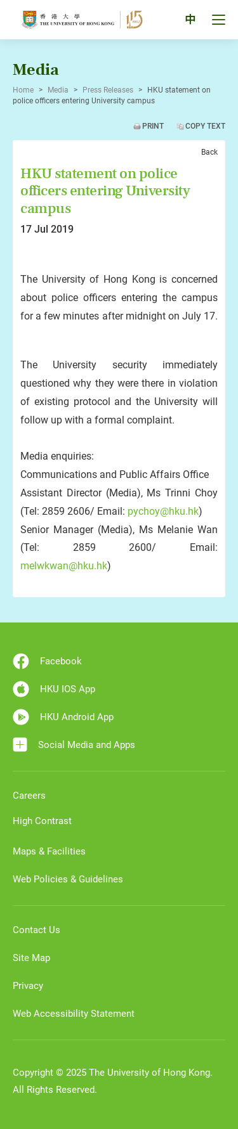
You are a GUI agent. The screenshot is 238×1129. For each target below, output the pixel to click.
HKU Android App (63, 717)
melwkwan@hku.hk (63, 566)
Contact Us (36, 930)
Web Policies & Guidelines (68, 879)
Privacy (28, 985)
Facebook (47, 661)
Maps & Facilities (49, 851)
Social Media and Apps (74, 744)
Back (209, 152)
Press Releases (108, 90)
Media (58, 90)
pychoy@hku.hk (163, 511)
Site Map (31, 958)
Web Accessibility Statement (74, 1013)
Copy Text (205, 126)
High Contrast (42, 821)
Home (23, 90)
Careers (29, 795)
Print (153, 126)
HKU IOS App (54, 689)
